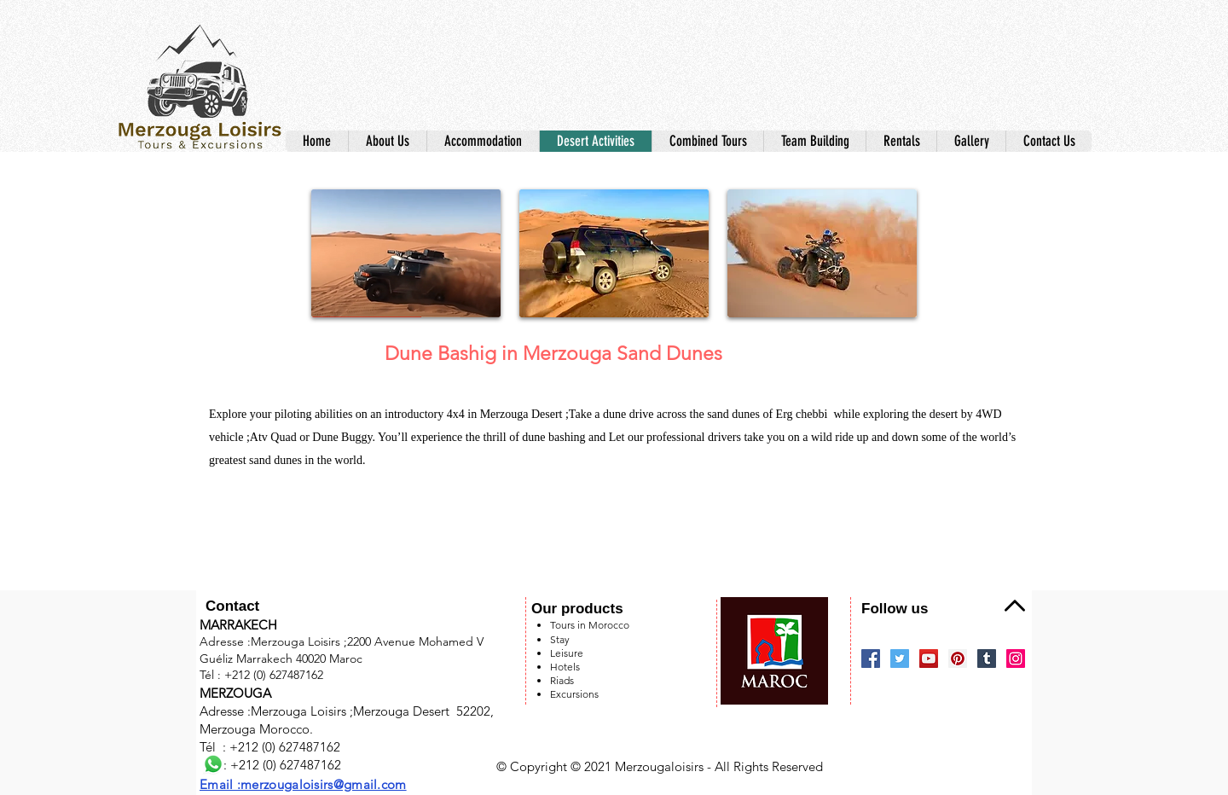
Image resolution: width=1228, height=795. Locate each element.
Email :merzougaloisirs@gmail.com (303, 784)
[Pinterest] (957, 658)
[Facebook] (870, 658)
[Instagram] (1015, 658)
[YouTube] (928, 658)
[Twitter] (899, 658)
